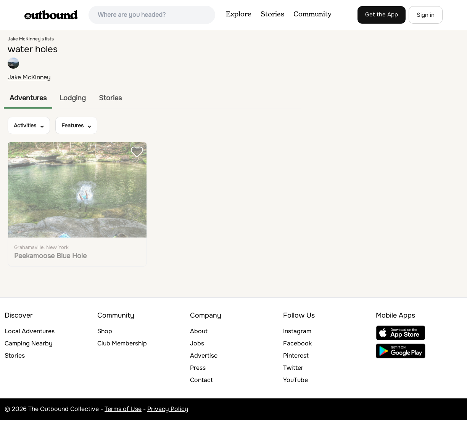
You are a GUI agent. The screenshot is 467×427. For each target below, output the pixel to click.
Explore (238, 14)
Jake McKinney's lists (31, 39)
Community (312, 14)
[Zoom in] (457, 39)
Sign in (426, 15)
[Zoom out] (457, 50)
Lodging (73, 98)
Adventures (28, 98)
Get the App (381, 14)
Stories (272, 14)
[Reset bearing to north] (457, 61)
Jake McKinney (29, 77)
